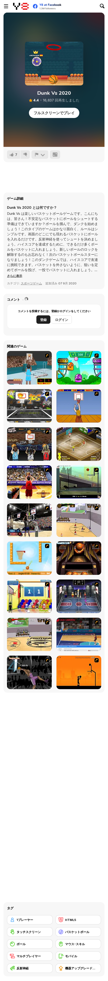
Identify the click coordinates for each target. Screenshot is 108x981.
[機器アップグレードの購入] (78, 968)
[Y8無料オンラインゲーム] (21, 6)
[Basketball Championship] (78, 558)
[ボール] (30, 944)
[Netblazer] (29, 367)
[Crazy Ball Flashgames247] (78, 367)
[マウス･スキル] (78, 944)
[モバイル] (78, 956)
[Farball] (78, 672)
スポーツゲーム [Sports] (31, 283)
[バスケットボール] (78, 932)
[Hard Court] (78, 444)
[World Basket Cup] (78, 596)
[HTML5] (78, 919)
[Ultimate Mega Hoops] (29, 406)
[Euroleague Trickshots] (78, 634)
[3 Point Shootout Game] (29, 520)
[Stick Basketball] (78, 520)
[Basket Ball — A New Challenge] (29, 558)
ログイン (61, 320)
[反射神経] (30, 968)
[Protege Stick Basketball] (29, 634)
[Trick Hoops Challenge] (78, 482)
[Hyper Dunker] (29, 672)
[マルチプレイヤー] (30, 956)
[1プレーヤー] (30, 919)
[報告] (39, 154)
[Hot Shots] (78, 406)
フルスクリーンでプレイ (54, 113)
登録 (43, 320)
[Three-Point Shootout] (29, 482)
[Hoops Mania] (29, 444)
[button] (14, 275)
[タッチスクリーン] (30, 932)
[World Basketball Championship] (29, 596)
